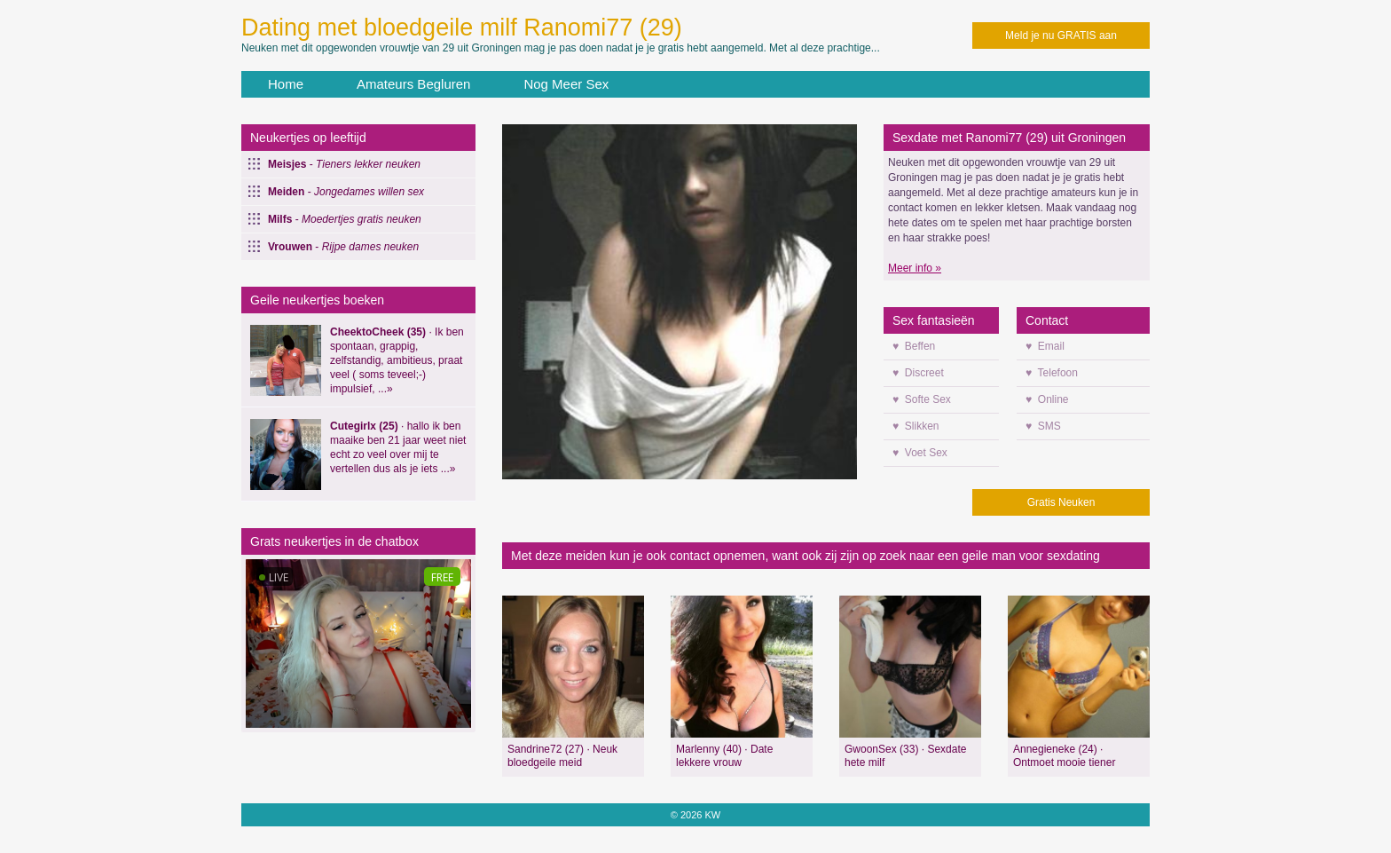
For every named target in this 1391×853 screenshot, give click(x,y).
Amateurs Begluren (413, 83)
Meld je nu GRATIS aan (1061, 35)
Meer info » (914, 268)
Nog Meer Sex (566, 83)
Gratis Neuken (1061, 502)
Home (285, 83)
